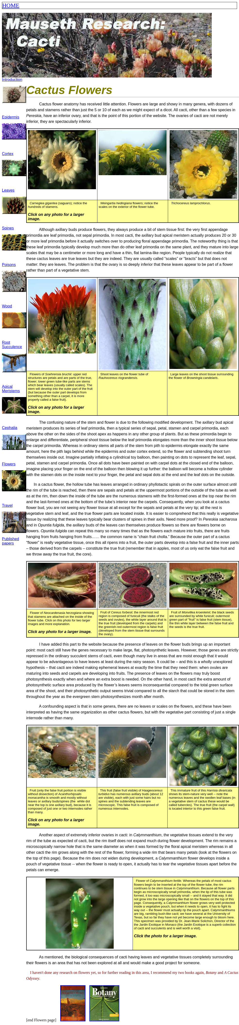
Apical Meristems (11, 388)
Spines (8, 228)
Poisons (9, 265)
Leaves (8, 190)
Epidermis (10, 117)
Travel (7, 505)
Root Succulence (12, 344)
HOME (10, 5)
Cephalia (9, 428)
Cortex (7, 154)
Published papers (10, 541)
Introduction (12, 80)
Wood (7, 306)
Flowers (9, 464)
